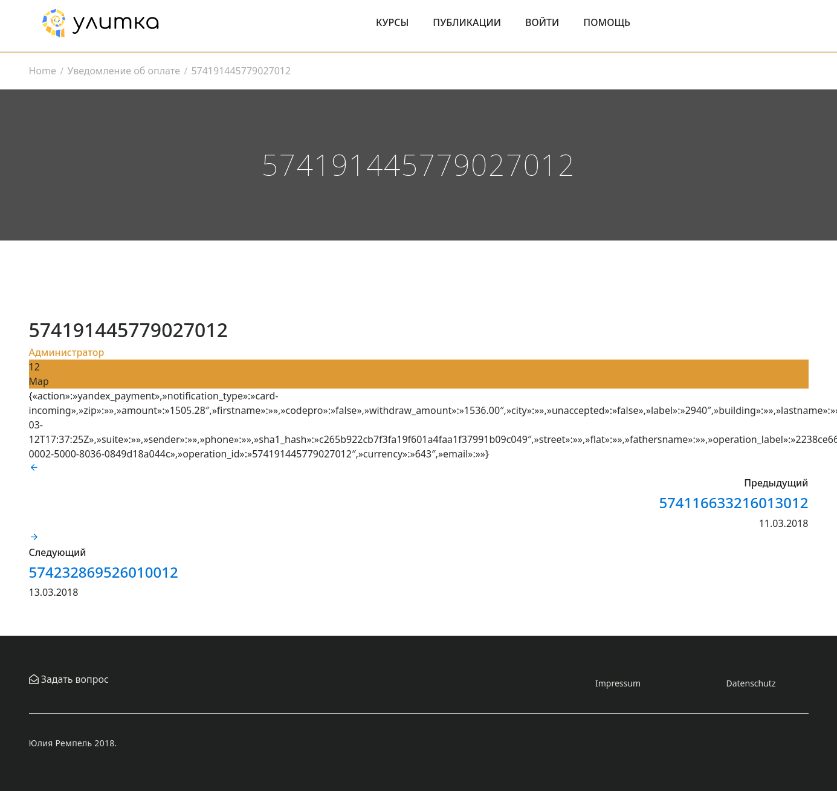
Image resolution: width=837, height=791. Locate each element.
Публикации (467, 22)
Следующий (57, 552)
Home (43, 70)
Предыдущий (776, 482)
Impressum (618, 683)
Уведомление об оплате (123, 70)
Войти (542, 22)
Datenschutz (750, 683)
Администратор (67, 352)
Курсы (392, 22)
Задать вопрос (74, 679)
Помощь (606, 22)
